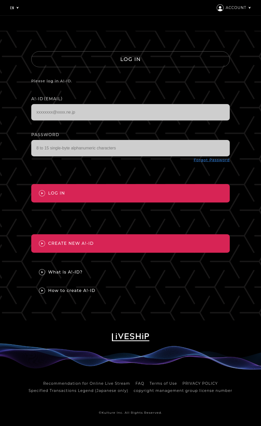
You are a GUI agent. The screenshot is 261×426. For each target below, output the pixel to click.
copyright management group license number (183, 390)
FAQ (139, 383)
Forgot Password (212, 160)
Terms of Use (163, 383)
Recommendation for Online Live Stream (86, 383)
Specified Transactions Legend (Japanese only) (78, 390)
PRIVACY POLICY (200, 383)
